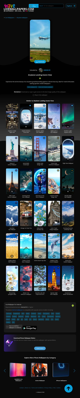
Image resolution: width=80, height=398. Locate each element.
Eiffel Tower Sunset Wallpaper (12, 196)
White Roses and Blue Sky (40, 228)
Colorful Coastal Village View (54, 196)
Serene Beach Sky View (40, 260)
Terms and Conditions (37, 387)
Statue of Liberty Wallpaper (12, 164)
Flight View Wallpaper (68, 163)
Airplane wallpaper (22, 17)
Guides (58, 387)
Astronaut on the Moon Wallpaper (40, 196)
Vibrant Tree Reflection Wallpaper (26, 293)
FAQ (54, 387)
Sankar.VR (44, 70)
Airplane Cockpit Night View (12, 131)
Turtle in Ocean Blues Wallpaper (26, 261)
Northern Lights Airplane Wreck (68, 131)
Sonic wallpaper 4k (32, 87)
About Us (27, 387)
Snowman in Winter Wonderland (68, 293)
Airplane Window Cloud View (26, 131)
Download (40, 62)
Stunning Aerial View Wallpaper (26, 196)
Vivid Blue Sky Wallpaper (12, 228)
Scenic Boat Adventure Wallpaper (54, 164)
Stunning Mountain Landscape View (68, 228)
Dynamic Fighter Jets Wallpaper (40, 131)
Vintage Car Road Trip (26, 228)
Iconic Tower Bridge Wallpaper (54, 228)
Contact (22, 387)
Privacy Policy (48, 387)
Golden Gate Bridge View (40, 164)
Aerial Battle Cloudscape (26, 164)
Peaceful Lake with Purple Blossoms (40, 293)
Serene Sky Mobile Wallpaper (68, 261)
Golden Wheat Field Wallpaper (12, 261)
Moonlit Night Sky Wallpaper (67, 196)
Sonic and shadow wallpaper (45, 87)
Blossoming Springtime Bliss (12, 293)
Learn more (39, 348)
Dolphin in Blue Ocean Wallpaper (54, 261)
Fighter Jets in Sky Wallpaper (54, 131)
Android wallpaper (17, 310)
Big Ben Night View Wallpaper (54, 293)
